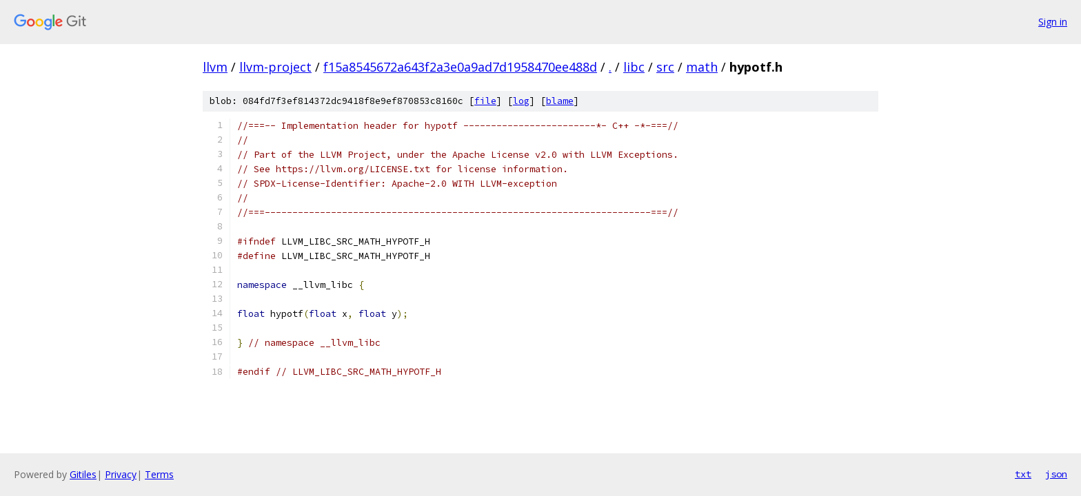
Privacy (121, 474)
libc (634, 67)
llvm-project (275, 67)
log (521, 101)
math (702, 67)
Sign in (1052, 21)
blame (560, 101)
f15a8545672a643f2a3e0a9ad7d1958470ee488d (460, 67)
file (485, 101)
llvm (215, 67)
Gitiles (83, 474)
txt (1023, 474)
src (665, 67)
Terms (159, 474)
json (1056, 474)
